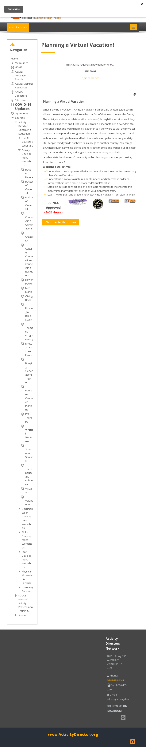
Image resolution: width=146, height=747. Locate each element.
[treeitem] (22, 337)
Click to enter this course (60, 222)
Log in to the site (90, 78)
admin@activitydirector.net (122, 699)
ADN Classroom (18, 27)
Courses (20, 117)
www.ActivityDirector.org (73, 734)
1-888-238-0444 (115, 680)
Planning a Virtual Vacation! (64, 101)
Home (14, 58)
